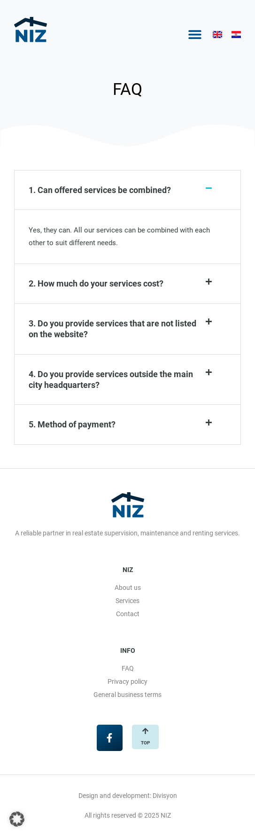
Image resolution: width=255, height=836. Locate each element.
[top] (145, 731)
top (145, 742)
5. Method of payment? (72, 424)
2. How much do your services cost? (96, 283)
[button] (195, 34)
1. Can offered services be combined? (100, 190)
